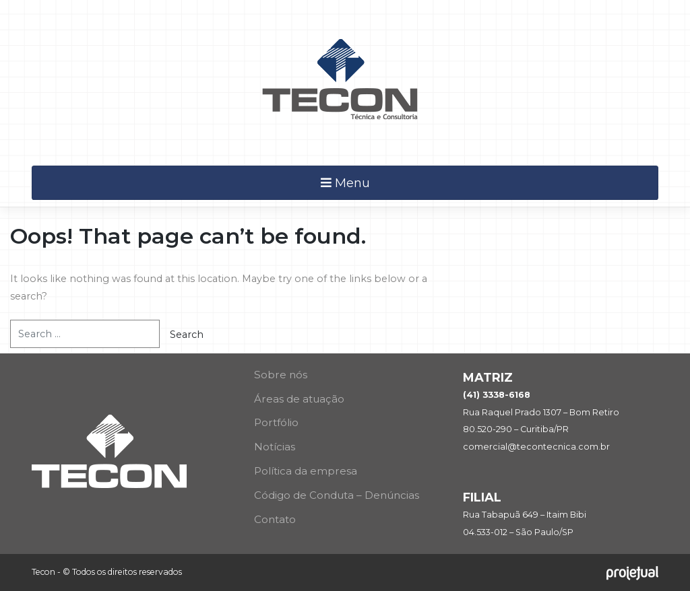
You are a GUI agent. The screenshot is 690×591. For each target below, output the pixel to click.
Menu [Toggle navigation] (345, 183)
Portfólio (276, 422)
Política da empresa (305, 470)
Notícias (274, 446)
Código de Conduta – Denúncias (336, 495)
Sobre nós (280, 374)
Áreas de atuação (299, 398)
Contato (275, 519)
